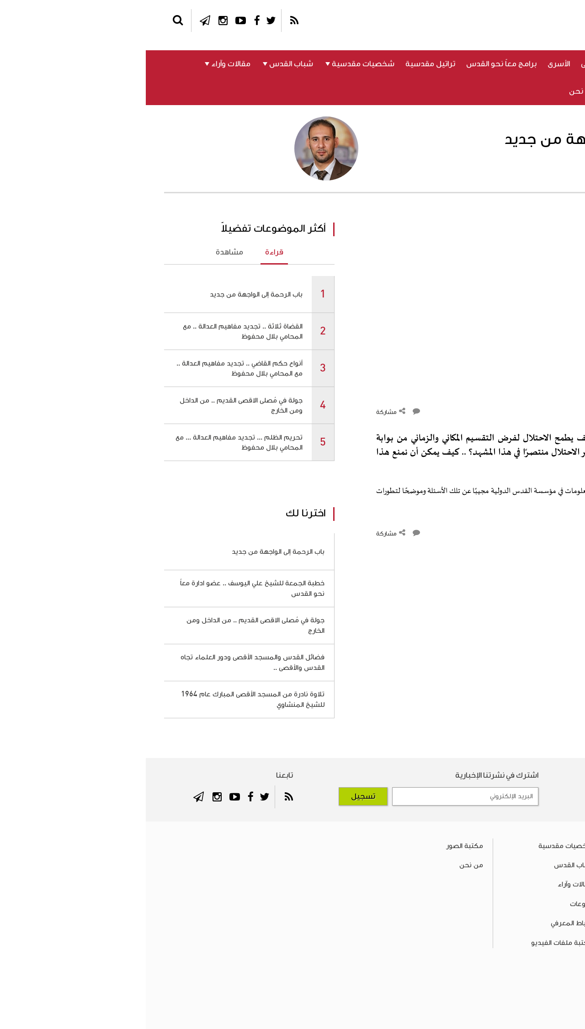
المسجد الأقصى (460, 64)
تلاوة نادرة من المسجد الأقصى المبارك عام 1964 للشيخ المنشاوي (107, 699)
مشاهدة (83, 252)
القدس (507, 64)
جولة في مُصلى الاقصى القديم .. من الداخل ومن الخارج (95, 405)
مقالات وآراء (85, 64)
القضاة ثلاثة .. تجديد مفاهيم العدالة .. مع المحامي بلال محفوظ (97, 331)
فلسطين (545, 64)
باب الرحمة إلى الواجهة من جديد (110, 294)
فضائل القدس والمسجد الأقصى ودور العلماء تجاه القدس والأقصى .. (107, 662)
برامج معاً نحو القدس (355, 64)
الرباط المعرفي (492, 91)
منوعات (548, 91)
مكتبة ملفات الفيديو (416, 942)
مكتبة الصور (318, 845)
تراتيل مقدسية (284, 64)
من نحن (436, 91)
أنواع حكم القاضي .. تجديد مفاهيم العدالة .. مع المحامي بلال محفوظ (94, 368)
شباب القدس (145, 64)
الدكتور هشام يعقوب (520, 172)
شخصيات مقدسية (217, 64)
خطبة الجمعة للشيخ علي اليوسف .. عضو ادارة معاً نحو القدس (106, 588)
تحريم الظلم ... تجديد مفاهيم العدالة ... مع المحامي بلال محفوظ (93, 442)
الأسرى (413, 64)
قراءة (128, 252)
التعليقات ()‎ (545, 411)
